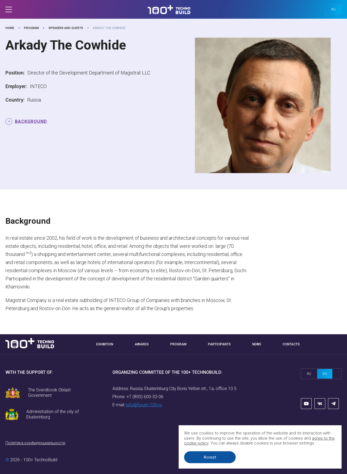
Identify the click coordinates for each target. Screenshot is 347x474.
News (256, 344)
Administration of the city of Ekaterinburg (52, 414)
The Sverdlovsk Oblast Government (49, 392)
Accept (210, 457)
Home (9, 28)
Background (31, 121)
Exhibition (104, 344)
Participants (219, 344)
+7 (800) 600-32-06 (145, 396)
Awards (142, 344)
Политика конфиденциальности (35, 442)
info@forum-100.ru (144, 404)
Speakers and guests (66, 28)
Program (31, 28)
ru (333, 9)
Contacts (291, 344)
